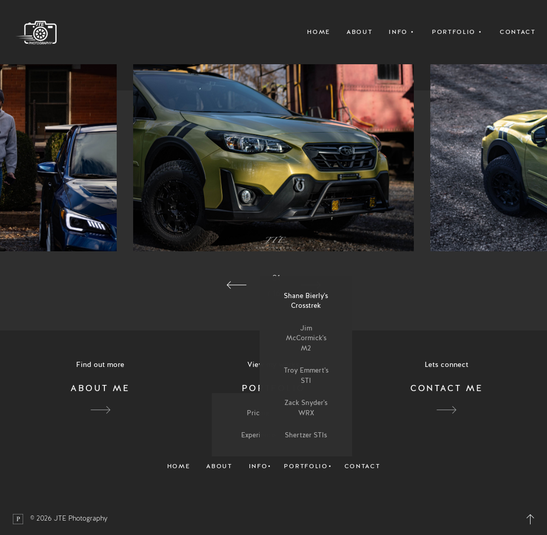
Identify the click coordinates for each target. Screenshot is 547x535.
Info (258, 466)
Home (318, 32)
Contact (518, 32)
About (359, 32)
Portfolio (305, 466)
